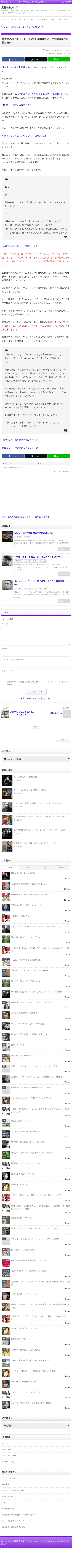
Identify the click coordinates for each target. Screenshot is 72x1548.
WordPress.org (8, 1462)
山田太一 (60, 54)
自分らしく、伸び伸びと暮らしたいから (21, 447)
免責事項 (5, 1484)
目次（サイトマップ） (11, 1503)
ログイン (5, 1443)
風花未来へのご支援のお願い (14, 1527)
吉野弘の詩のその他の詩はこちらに (21, 440)
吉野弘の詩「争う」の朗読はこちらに (22, 246)
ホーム (36, 727)
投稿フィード (7, 1449)
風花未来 (67, 471)
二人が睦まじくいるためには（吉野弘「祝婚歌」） (39, 94)
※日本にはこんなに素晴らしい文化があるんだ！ (25, 135)
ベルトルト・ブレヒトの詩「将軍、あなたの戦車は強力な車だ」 (41, 583)
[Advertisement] (36, 496)
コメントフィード (9, 1455)
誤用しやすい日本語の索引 (13, 1490)
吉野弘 (54, 54)
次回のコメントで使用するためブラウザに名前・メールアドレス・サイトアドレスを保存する (37, 683)
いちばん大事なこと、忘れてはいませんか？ (22, 26)
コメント (59, 471)
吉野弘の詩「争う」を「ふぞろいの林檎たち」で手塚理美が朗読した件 (35, 41)
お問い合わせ (7, 1496)
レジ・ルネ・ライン (30, 561)
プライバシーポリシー (11, 1478)
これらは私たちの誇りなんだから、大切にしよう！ (25, 517)
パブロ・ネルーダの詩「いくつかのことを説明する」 (39, 557)
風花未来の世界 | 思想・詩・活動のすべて (19, 1515)
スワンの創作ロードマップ (13, 1521)
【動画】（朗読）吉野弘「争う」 (18, 105)
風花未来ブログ (9, 7)
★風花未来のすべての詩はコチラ (36, 698)
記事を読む (63, 549)
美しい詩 (67, 54)
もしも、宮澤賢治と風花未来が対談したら (34, 532)
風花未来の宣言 (8, 1509)
